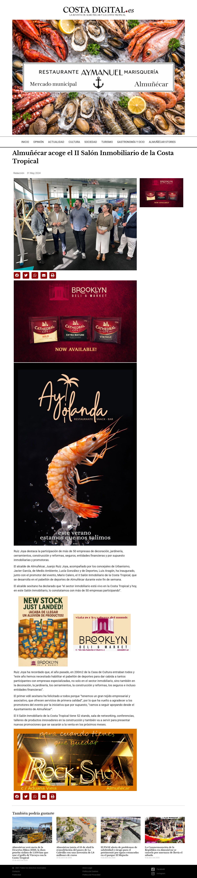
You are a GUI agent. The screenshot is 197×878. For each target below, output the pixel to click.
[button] (17, 275)
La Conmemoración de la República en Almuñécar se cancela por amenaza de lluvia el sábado (163, 851)
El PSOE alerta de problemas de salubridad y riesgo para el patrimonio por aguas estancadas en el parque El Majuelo (120, 851)
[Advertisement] (162, 255)
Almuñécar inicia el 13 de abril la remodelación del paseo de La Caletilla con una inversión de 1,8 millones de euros (75, 851)
